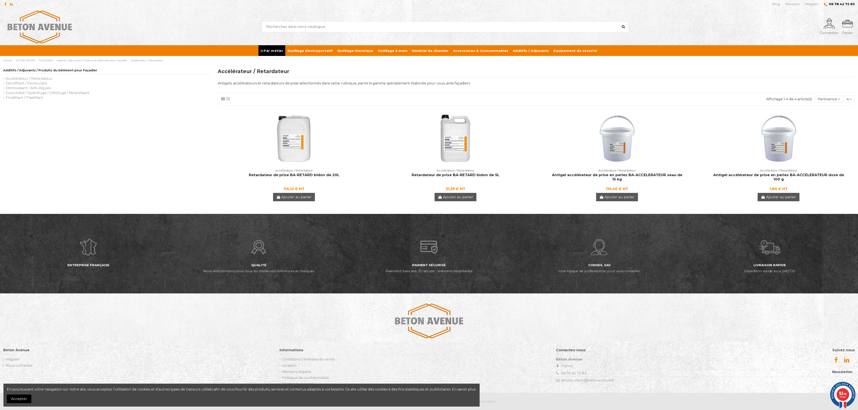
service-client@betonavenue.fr (588, 380)
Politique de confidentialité (305, 378)
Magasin (812, 4)
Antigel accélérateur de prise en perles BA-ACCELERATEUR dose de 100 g (778, 177)
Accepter (19, 399)
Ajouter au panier (294, 197)
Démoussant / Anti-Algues (28, 88)
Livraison (289, 365)
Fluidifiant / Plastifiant (24, 98)
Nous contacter (19, 365)
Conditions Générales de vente (308, 359)
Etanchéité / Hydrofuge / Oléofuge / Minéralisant (47, 93)
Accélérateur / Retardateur (29, 79)
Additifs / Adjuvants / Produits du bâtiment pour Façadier (50, 70)
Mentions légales (296, 372)
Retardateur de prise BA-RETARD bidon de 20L (294, 175)
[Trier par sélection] (829, 99)
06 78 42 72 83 (573, 373)
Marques (793, 4)
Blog (776, 4)
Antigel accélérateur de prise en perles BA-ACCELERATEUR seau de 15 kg (617, 177)
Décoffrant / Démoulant (26, 83)
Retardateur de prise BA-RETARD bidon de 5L (455, 175)
